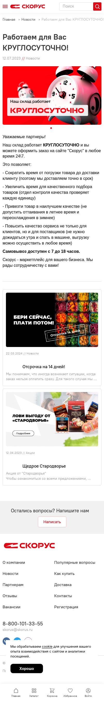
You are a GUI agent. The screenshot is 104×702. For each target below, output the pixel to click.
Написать (52, 521)
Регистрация (66, 606)
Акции (30, 453)
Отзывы (10, 595)
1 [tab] (51, 128)
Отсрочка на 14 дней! (41, 366)
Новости (33, 353)
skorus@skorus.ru (18, 629)
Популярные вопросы (74, 562)
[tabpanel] (52, 95)
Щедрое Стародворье (42, 466)
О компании (14, 562)
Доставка (62, 584)
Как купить (64, 573)
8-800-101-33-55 (23, 623)
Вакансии (11, 606)
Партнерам (13, 584)
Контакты (63, 595)
